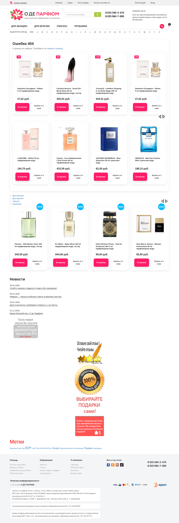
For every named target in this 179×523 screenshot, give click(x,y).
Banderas (13, 448)
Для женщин (19, 26)
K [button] (85, 32)
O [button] (105, 32)
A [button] (37, 32)
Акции (69, 3)
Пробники (80, 26)
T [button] (129, 32)
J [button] (80, 32)
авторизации (138, 20)
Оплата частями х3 (102, 3)
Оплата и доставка (18, 465)
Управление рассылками (20, 470)
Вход (153, 3)
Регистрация (140, 3)
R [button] (120, 32)
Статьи (43, 467)
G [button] (66, 32)
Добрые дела (76, 473)
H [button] (71, 32)
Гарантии (74, 465)
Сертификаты (45, 473)
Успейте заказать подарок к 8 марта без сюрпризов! (33, 288)
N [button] (100, 32)
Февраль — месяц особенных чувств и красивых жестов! (36, 297)
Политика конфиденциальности (24, 481)
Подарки (88, 448)
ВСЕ (32, 32)
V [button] (139, 32)
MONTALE (48, 448)
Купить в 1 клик (39, 107)
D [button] (52, 32)
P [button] (110, 32)
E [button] (57, 32)
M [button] (95, 32)
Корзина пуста (139, 11)
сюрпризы (97, 448)
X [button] (149, 32)
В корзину (22, 107)
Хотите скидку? (20, 3)
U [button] (134, 32)
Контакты (74, 470)
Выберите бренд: (18, 32)
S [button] (124, 32)
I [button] (76, 32)
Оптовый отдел (77, 467)
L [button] (90, 32)
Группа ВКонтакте (67, 448)
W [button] (144, 32)
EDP (28, 448)
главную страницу (55, 48)
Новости (43, 465)
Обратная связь (16, 473)
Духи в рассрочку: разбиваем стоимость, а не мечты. (34, 305)
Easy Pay (21, 448)
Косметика (78, 448)
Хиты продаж (83, 3)
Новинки (59, 3)
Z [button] (159, 32)
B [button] (42, 32)
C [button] (47, 32)
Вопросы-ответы (17, 467)
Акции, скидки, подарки (49, 470)
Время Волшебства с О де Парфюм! (26, 313)
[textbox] (79, 14)
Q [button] (115, 32)
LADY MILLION (37, 448)
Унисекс (62, 26)
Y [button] (154, 32)
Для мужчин (42, 26)
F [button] (61, 32)
